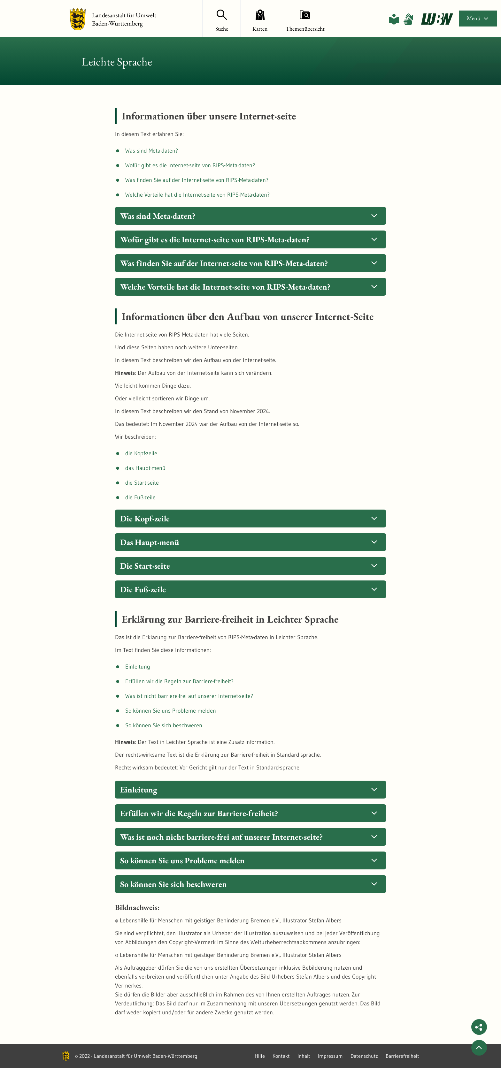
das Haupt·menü (145, 468)
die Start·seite (142, 482)
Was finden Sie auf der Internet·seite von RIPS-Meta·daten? (196, 180)
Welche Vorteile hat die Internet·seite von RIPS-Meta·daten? (197, 194)
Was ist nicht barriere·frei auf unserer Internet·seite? (189, 696)
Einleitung (137, 666)
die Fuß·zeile (140, 497)
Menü (478, 18)
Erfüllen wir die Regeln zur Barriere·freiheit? (179, 681)
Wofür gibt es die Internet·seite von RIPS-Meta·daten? (190, 165)
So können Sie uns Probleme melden (170, 710)
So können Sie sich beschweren (163, 725)
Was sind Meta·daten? (151, 150)
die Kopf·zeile (141, 453)
